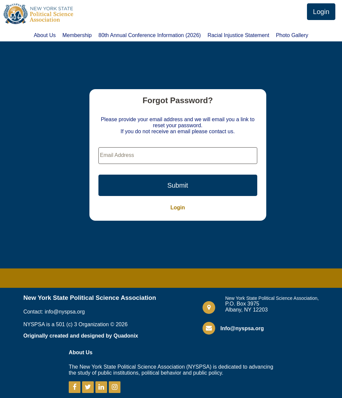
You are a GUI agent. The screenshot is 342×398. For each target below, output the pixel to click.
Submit (177, 185)
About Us (45, 35)
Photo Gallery (292, 35)
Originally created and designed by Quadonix (80, 336)
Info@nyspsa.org (242, 328)
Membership (77, 35)
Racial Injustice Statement (238, 35)
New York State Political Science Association (89, 297)
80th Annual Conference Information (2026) (149, 35)
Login (321, 11)
